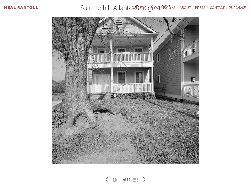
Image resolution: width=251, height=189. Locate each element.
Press (200, 8)
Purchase (237, 8)
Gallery (139, 8)
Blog (154, 8)
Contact (217, 8)
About (185, 8)
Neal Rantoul (21, 7)
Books (169, 8)
